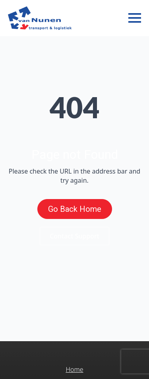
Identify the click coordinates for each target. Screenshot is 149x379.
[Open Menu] (134, 18)
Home (74, 369)
